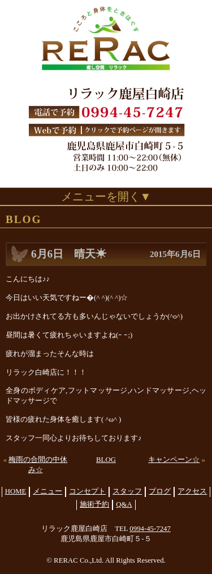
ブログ (160, 491)
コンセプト (87, 491)
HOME (16, 491)
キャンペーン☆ (174, 460)
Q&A (124, 504)
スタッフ (127, 491)
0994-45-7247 (150, 529)
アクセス (192, 491)
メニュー (47, 491)
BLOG (106, 460)
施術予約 (94, 504)
